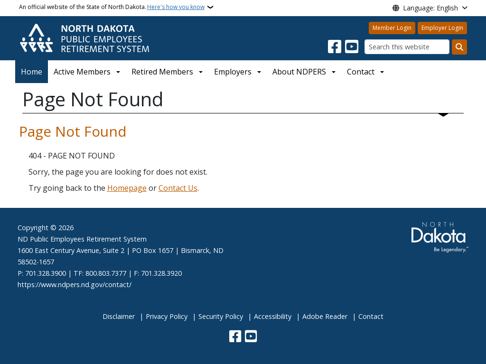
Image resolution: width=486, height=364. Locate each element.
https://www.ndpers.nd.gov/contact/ (74, 284)
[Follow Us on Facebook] (334, 47)
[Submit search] (459, 47)
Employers (233, 71)
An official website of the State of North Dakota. (112, 7)
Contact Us (178, 188)
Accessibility (272, 316)
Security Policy (220, 316)
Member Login (392, 28)
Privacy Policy (166, 316)
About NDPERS (299, 71)
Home (31, 71)
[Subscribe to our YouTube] (351, 47)
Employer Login (442, 28)
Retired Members (162, 71)
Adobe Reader (324, 316)
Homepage (127, 188)
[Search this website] (406, 46)
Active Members (82, 71)
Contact (370, 316)
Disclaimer (119, 316)
